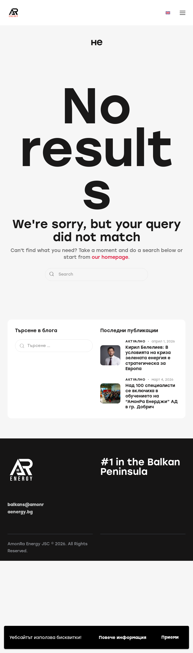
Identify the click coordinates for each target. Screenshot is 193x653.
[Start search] (51, 274)
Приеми (170, 637)
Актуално (135, 341)
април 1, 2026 (163, 341)
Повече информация (122, 637)
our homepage (110, 257)
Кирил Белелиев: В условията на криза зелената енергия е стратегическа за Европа (148, 358)
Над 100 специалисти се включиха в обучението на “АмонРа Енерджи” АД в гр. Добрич (151, 396)
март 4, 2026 (162, 379)
